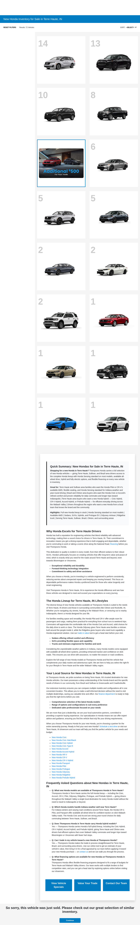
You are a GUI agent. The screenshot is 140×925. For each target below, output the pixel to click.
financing (114, 544)
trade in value (83, 633)
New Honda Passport (61, 763)
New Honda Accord (60, 749)
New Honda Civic (59, 737)
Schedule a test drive (108, 726)
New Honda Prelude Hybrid (63, 778)
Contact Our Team (116, 883)
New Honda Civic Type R (62, 746)
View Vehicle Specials (58, 885)
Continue (70, 920)
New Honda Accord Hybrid (63, 752)
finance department (107, 694)
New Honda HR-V (59, 755)
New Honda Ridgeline (61, 775)
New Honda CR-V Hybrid (62, 760)
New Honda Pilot (59, 766)
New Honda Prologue (61, 769)
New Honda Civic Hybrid (62, 743)
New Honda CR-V (59, 757)
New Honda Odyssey (61, 772)
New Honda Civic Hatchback (64, 740)
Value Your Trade (87, 883)
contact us (83, 852)
